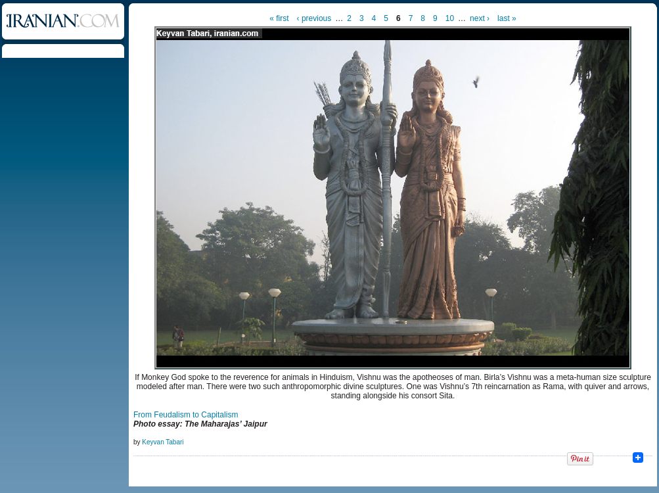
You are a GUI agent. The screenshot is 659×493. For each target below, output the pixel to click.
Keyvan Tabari (162, 442)
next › (479, 18)
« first (278, 18)
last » (506, 18)
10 (449, 18)
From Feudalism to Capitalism (185, 414)
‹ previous (314, 18)
